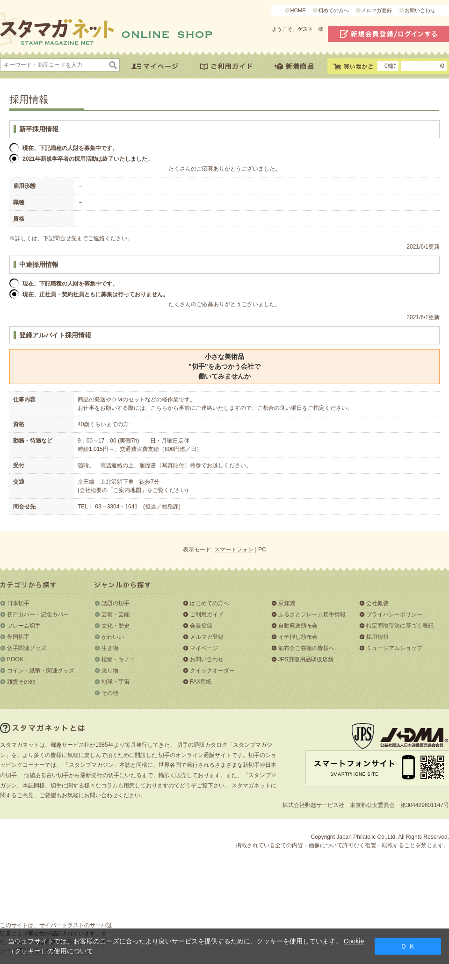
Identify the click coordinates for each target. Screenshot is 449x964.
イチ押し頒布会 (298, 637)
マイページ (204, 648)
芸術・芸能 (115, 614)
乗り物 (109, 670)
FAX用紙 (201, 681)
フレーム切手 (24, 625)
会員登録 (201, 625)
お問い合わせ (420, 10)
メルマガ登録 (376, 10)
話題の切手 (115, 603)
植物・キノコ (118, 659)
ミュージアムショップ (394, 648)
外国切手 (18, 637)
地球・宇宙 (115, 681)
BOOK (15, 659)
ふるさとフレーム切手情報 (312, 614)
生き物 (109, 648)
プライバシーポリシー (394, 614)
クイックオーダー (212, 670)
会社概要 (377, 603)
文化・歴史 (115, 625)
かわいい (112, 637)
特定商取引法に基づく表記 (400, 625)
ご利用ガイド (207, 614)
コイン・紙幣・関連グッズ (40, 670)
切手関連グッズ (26, 648)
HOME (297, 10)
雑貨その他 (21, 681)
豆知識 (286, 603)
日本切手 (18, 603)
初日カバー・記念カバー (38, 614)
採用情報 (377, 637)
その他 (109, 693)
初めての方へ (333, 10)
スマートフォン (233, 549)
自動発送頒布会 (298, 625)
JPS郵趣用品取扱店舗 (305, 659)
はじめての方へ (209, 603)
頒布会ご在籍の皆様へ (306, 648)
